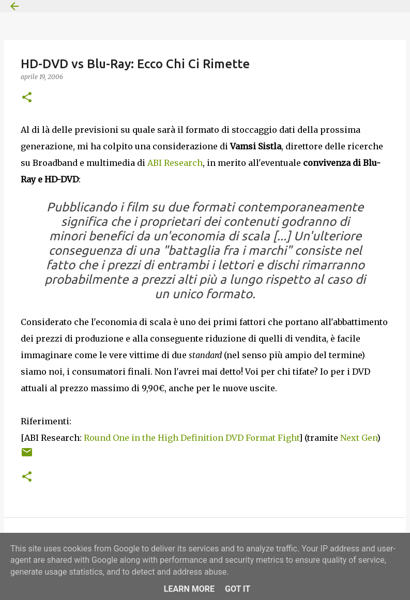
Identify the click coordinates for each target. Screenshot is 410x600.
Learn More (189, 589)
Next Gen (358, 438)
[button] (27, 98)
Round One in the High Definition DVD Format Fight (191, 438)
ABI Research (175, 163)
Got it (237, 589)
